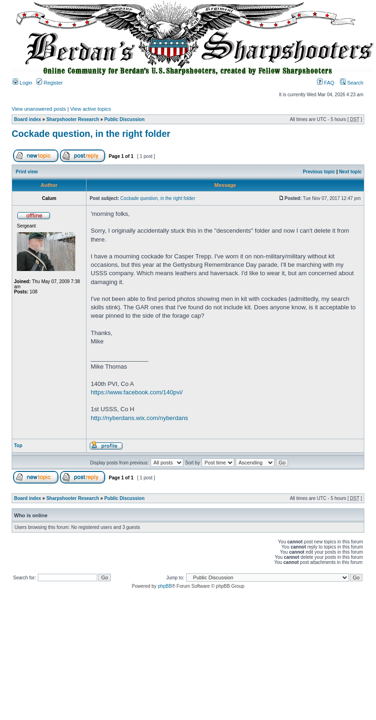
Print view (27, 171)
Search (351, 83)
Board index (27, 119)
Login (22, 83)
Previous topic (319, 171)
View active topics (90, 109)
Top (18, 445)
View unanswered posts (39, 109)
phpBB (165, 586)
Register (49, 83)
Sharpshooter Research (72, 119)
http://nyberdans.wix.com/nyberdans (139, 417)
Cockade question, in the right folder (91, 133)
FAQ (325, 83)
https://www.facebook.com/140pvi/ (137, 392)
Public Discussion (124, 119)
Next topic (350, 171)
